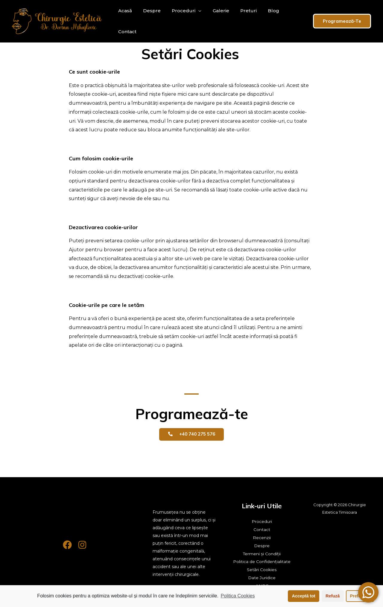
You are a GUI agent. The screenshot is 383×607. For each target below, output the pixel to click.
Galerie (215, 21)
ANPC (262, 584)
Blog (264, 21)
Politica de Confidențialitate (262, 560)
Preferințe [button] (360, 596)
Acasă (124, 21)
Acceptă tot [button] (303, 596)
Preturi (241, 21)
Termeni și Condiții (262, 553)
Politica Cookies (238, 595)
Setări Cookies (262, 568)
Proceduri (180, 21)
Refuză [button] (333, 596)
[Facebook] (67, 544)
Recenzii (262, 537)
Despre (149, 21)
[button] (192, 435)
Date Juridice (262, 576)
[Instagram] (82, 544)
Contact (289, 21)
